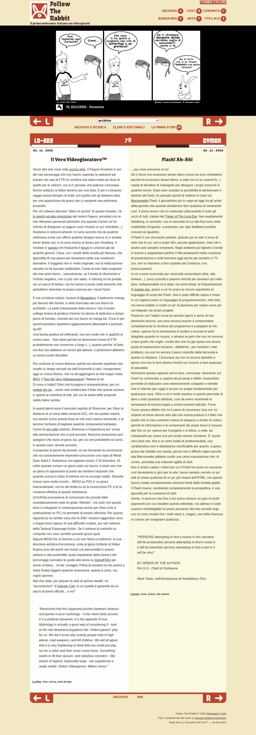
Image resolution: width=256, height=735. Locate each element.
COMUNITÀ (214, 11)
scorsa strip (77, 169)
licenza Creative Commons (210, 718)
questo (53, 247)
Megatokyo (88, 298)
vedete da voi (42, 389)
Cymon (135, 594)
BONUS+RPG (170, 19)
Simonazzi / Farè (216, 713)
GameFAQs (103, 560)
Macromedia (139, 200)
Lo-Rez (36, 681)
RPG (36, 379)
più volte (52, 429)
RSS (140, 697)
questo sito (142, 289)
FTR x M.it (215, 19)
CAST (194, 11)
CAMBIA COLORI (213, 2)
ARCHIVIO (172, 11)
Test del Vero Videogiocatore (64, 379)
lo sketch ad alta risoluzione (52, 216)
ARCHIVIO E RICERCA (90, 127)
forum (85, 247)
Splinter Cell (66, 586)
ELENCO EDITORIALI (129, 127)
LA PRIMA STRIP (166, 127)
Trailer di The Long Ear (181, 216)
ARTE (194, 19)
